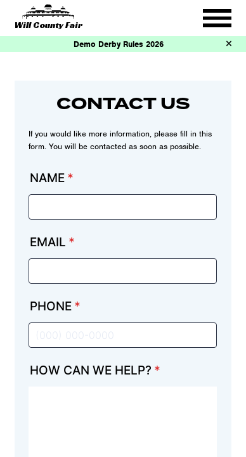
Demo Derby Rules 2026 (119, 44)
